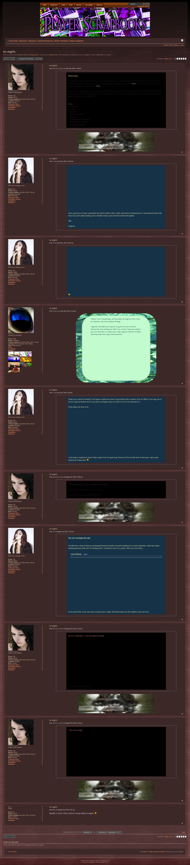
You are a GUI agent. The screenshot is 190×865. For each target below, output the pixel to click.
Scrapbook (11, 107)
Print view (182, 40)
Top (182, 152)
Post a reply (9, 58)
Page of (168, 59)
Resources (23, 41)
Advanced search (143, 6)
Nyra (54, 810)
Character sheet (13, 104)
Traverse (55, 311)
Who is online (11, 842)
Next (183, 832)
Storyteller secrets (14, 106)
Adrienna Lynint (58, 68)
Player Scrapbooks (77, 41)
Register (176, 45)
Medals (166, 45)
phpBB (92, 862)
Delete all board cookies (156, 852)
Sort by (100, 832)
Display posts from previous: (77, 832)
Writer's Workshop (61, 41)
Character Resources (45, 41)
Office (10, 347)
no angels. (9, 51)
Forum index (13, 41)
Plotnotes (11, 109)
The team (143, 852)
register (51, 55)
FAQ (170, 45)
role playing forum (33, 55)
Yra (54, 161)
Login (181, 45)
